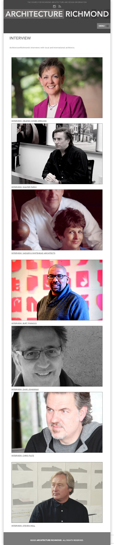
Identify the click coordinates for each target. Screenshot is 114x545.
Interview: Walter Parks (24, 187)
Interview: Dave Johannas (25, 389)
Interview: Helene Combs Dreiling (29, 121)
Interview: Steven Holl (23, 526)
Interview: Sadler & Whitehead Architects (33, 253)
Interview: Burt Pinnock (24, 323)
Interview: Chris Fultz (22, 456)
